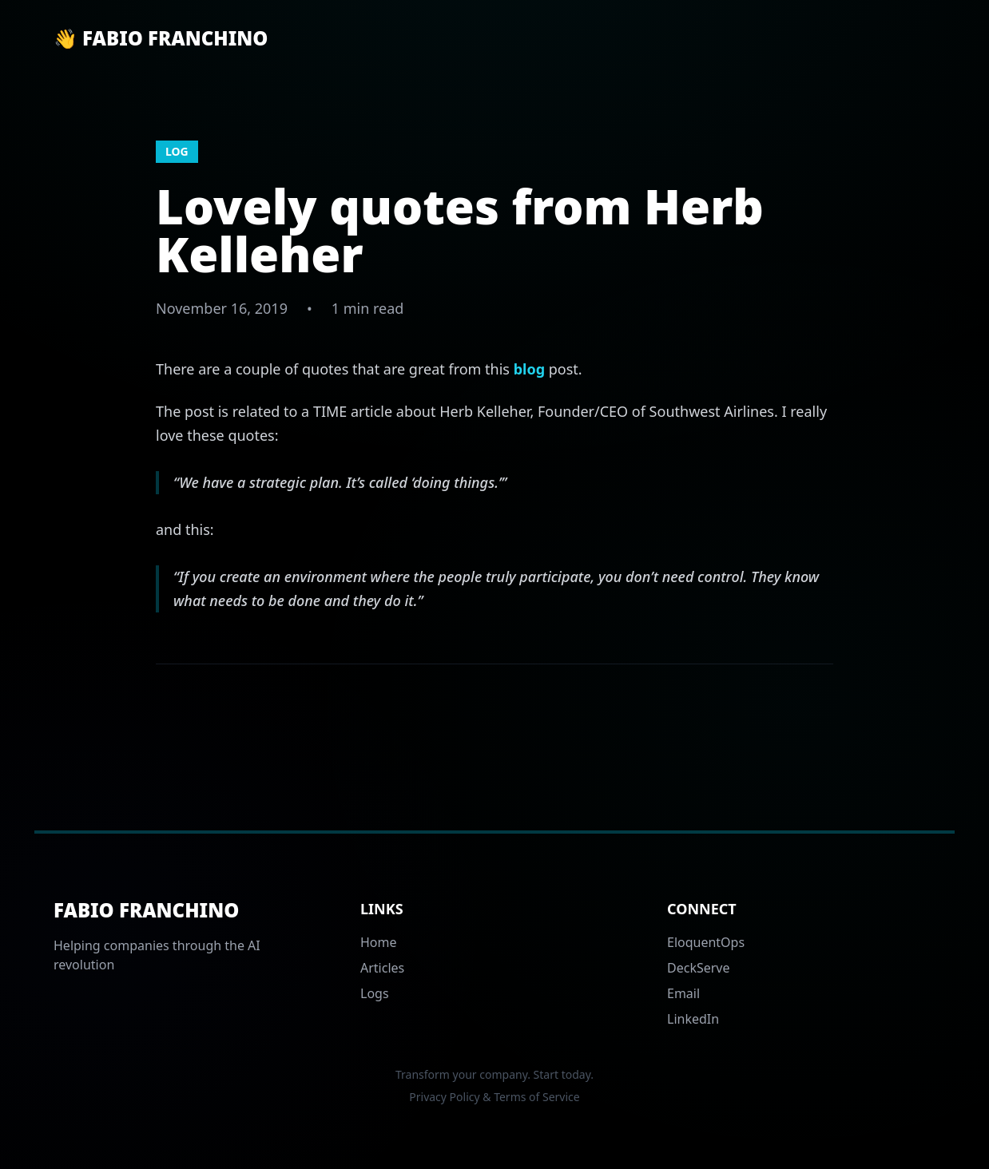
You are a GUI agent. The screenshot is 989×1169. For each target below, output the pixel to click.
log (177, 151)
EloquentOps (706, 942)
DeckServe (698, 968)
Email (683, 993)
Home (378, 942)
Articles (382, 968)
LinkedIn (693, 1019)
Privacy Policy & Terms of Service (494, 1096)
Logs (374, 993)
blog (529, 368)
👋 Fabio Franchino (161, 38)
